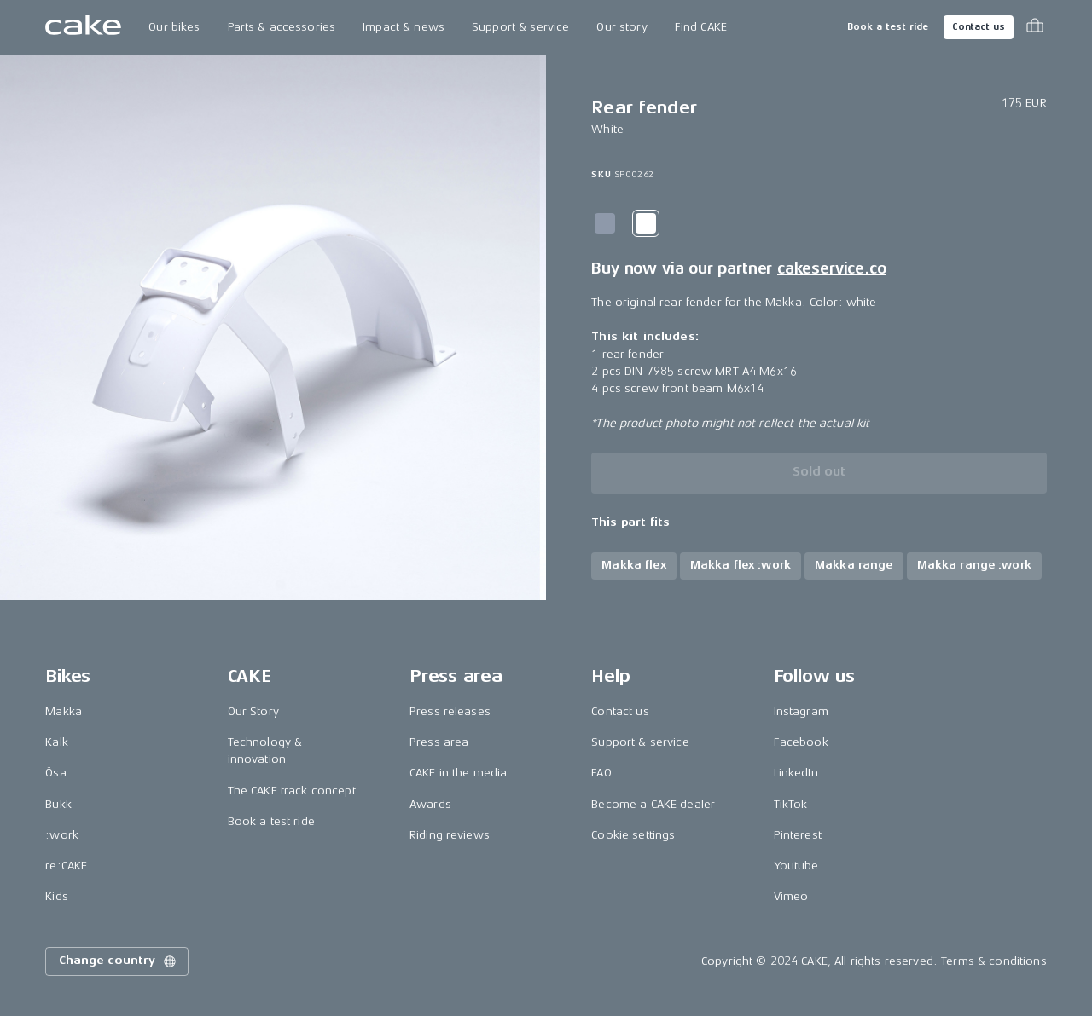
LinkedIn (796, 772)
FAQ (601, 772)
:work (61, 834)
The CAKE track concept (292, 790)
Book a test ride (887, 26)
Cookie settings (633, 834)
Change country (118, 961)
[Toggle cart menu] (1034, 27)
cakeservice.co (831, 268)
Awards (430, 804)
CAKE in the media (458, 772)
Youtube (796, 865)
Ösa (55, 772)
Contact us (978, 26)
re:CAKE (66, 865)
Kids (56, 896)
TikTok (791, 804)
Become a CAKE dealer (653, 804)
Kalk (56, 742)
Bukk (58, 804)
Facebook (801, 742)
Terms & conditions (994, 961)
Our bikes (174, 26)
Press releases (450, 711)
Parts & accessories (282, 26)
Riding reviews (450, 834)
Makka (63, 711)
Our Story (253, 711)
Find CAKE (701, 26)
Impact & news (403, 26)
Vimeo (791, 896)
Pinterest (798, 834)
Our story (621, 26)
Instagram (801, 711)
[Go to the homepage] (83, 27)
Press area (439, 742)
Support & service (520, 26)
